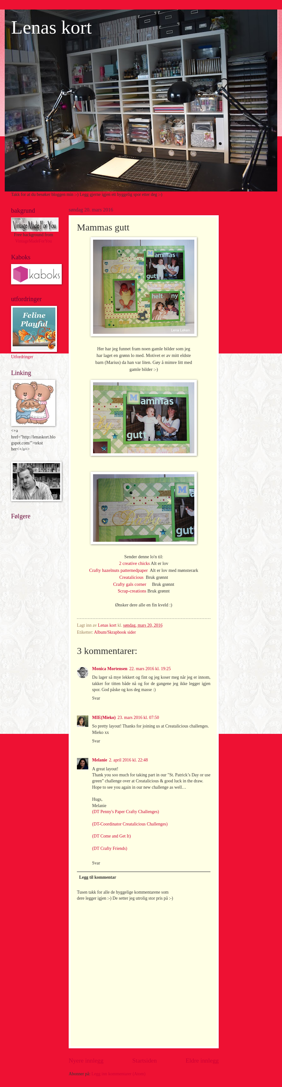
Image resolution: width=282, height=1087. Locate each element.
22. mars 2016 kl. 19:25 (150, 668)
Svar (96, 698)
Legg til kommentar (97, 877)
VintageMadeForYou (33, 241)
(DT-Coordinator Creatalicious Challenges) (130, 824)
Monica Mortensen (110, 668)
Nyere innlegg (86, 1060)
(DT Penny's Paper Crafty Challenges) (125, 811)
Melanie (99, 760)
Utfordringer (22, 356)
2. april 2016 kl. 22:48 (128, 760)
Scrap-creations (132, 590)
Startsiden (144, 1060)
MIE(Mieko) (104, 717)
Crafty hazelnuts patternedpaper (119, 570)
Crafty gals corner (132, 584)
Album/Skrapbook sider (115, 632)
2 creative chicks (135, 563)
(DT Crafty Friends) (109, 848)
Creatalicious (132, 577)
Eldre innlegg (202, 1060)
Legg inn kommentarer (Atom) (118, 1073)
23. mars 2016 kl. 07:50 (138, 717)
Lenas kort (51, 27)
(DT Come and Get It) (111, 836)
